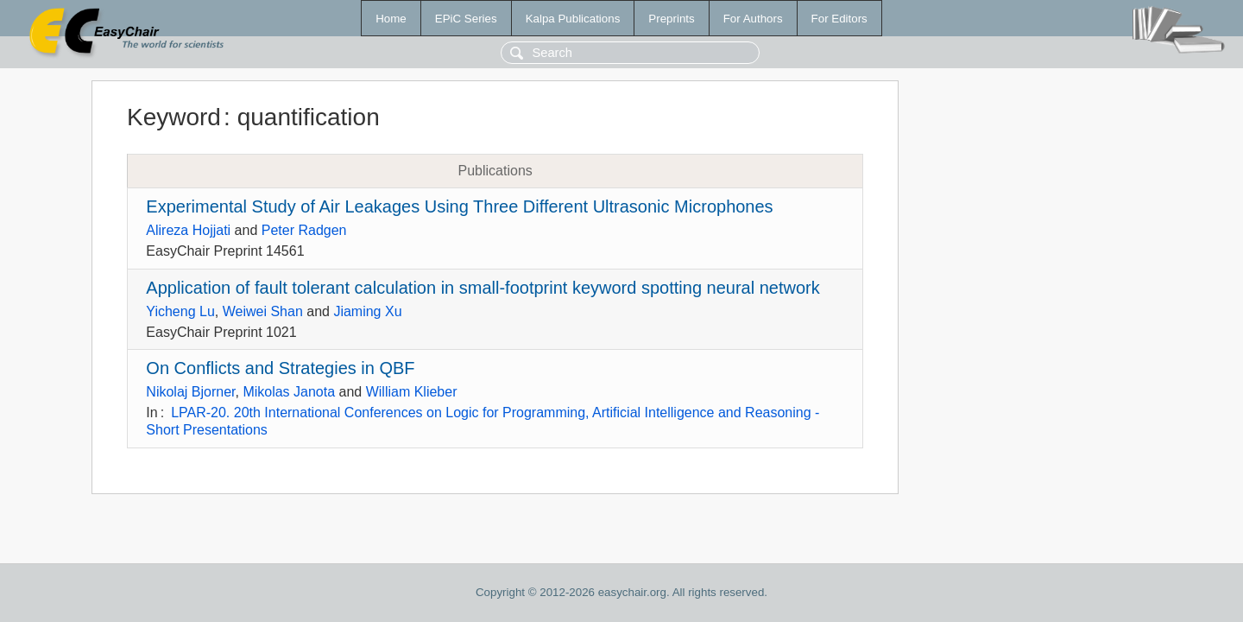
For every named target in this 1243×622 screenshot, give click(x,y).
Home (391, 18)
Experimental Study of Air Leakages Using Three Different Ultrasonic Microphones (459, 206)
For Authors (753, 18)
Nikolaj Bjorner (190, 391)
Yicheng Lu (180, 311)
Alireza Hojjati (188, 230)
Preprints (671, 18)
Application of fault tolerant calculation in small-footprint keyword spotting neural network (482, 287)
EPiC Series (466, 18)
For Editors (839, 18)
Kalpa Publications (573, 18)
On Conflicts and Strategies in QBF (280, 368)
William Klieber (411, 391)
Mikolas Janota (289, 391)
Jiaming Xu (367, 311)
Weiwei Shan (263, 311)
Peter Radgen (304, 230)
